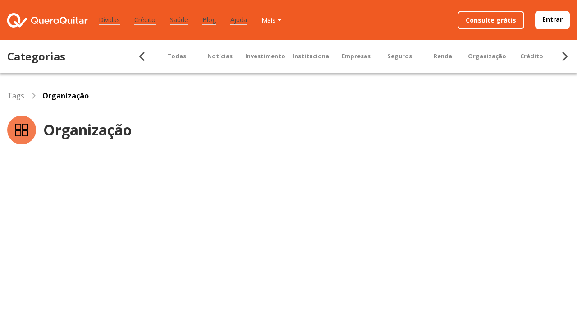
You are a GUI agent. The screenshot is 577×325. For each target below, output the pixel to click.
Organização (487, 56)
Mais (268, 20)
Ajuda (238, 19)
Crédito (145, 19)
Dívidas (109, 19)
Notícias (220, 56)
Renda (443, 56)
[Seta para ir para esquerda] (142, 56)
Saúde (179, 19)
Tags (15, 96)
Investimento (265, 56)
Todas (176, 56)
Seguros (399, 56)
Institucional (312, 56)
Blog (209, 19)
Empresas (356, 56)
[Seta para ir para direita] (564, 56)
